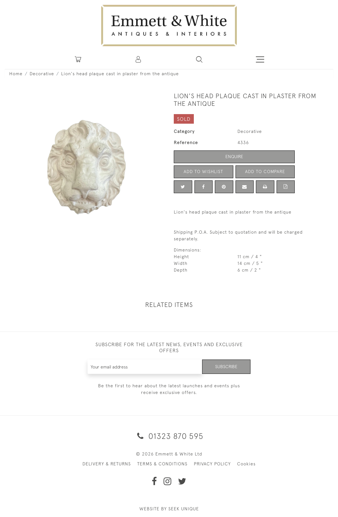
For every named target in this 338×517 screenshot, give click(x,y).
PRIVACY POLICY (212, 463)
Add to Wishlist (203, 171)
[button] (199, 59)
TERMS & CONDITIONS (162, 463)
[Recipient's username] (145, 367)
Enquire (234, 156)
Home (16, 73)
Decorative (42, 73)
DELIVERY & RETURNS (106, 463)
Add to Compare (265, 171)
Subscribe (226, 366)
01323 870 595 (169, 436)
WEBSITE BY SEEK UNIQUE (169, 508)
